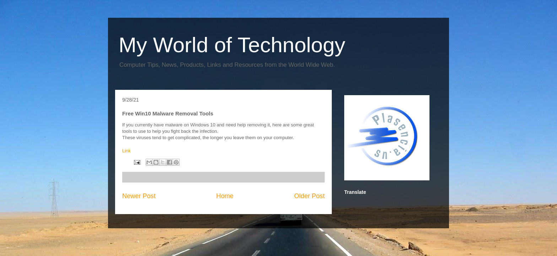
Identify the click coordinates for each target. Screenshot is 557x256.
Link (126, 150)
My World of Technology (232, 45)
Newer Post (139, 196)
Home (225, 196)
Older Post (309, 196)
